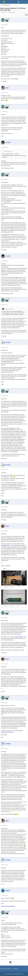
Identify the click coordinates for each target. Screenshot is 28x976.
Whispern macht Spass (6, 732)
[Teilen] (26, 15)
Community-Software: (14, 973)
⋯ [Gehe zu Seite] (12, 962)
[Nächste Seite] (17, 962)
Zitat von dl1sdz (8, 151)
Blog (16, 78)
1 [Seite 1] (10, 962)
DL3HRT (8, 565)
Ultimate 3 (3, 62)
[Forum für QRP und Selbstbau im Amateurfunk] (2, 1)
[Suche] (18, 1)
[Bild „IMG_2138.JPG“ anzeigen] (14, 579)
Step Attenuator (19, 636)
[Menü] (26, 1)
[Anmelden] (22, 2)
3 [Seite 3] (14, 962)
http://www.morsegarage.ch (8, 906)
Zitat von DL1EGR (8, 309)
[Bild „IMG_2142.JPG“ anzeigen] (14, 598)
